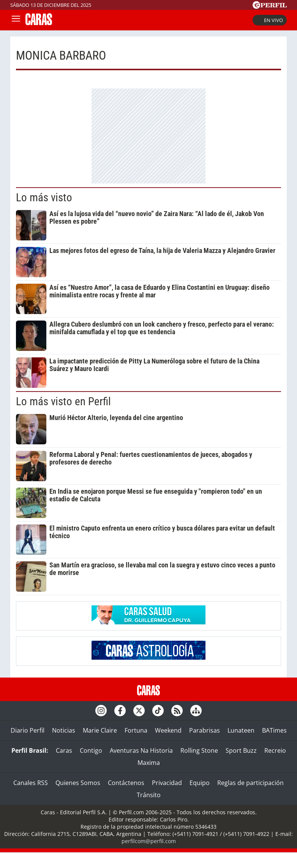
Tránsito (149, 795)
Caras (64, 750)
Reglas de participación (250, 783)
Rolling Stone (199, 750)
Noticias (63, 730)
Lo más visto (44, 197)
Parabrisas (204, 730)
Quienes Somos (77, 783)
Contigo (91, 750)
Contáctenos (126, 783)
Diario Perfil (27, 730)
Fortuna (136, 730)
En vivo (269, 20)
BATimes (274, 730)
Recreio (275, 750)
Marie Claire (100, 730)
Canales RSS (30, 783)
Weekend (168, 730)
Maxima (148, 762)
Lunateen (240, 730)
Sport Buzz (241, 750)
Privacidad (167, 783)
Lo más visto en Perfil (63, 401)
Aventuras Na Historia (141, 750)
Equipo (200, 783)
